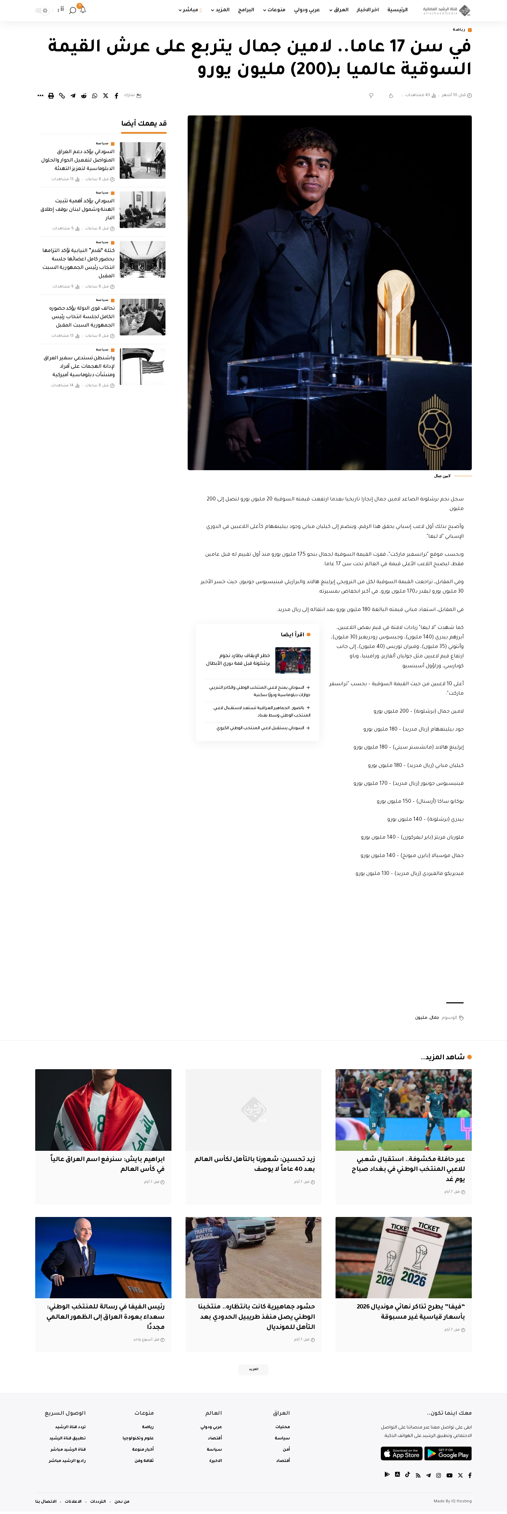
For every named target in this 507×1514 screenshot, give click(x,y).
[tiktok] (406, 1478)
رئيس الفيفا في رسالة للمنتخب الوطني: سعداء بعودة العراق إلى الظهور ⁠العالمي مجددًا (103, 1318)
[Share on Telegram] (73, 96)
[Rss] (417, 1478)
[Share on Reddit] (84, 96)
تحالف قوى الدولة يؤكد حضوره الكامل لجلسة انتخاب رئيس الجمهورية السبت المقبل (82, 313)
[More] (40, 96)
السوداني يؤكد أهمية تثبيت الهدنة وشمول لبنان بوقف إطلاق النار (77, 205)
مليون (421, 1018)
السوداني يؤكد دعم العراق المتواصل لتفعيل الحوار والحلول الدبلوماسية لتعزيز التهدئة (77, 156)
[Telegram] (427, 1478)
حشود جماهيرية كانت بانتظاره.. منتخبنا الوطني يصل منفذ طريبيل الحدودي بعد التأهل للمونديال (254, 1318)
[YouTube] (449, 1478)
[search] (72, 11)
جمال (434, 1018)
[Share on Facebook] (116, 96)
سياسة (102, 139)
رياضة (458, 30)
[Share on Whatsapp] (95, 96)
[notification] (83, 10)
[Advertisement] (330, 941)
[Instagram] (438, 1478)
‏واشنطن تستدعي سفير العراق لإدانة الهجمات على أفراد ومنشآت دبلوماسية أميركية (79, 362)
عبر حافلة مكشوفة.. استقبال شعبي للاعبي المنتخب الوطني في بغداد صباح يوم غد (406, 1170)
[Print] (51, 96)
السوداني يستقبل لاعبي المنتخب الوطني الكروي (258, 729)
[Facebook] (470, 1478)
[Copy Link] (62, 96)
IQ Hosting (461, 1504)
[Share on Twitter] (106, 96)
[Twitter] (460, 1478)
